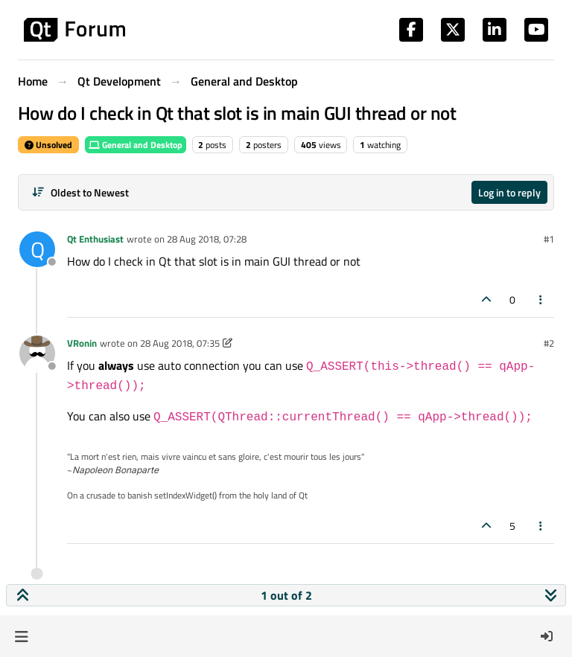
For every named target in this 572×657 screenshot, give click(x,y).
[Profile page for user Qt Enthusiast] (37, 249)
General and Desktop (135, 145)
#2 (549, 343)
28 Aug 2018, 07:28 (207, 238)
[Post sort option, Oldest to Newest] (80, 192)
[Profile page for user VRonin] (37, 353)
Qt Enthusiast (95, 238)
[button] (21, 636)
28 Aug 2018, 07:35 (180, 343)
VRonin (82, 343)
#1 (549, 238)
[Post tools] (541, 299)
